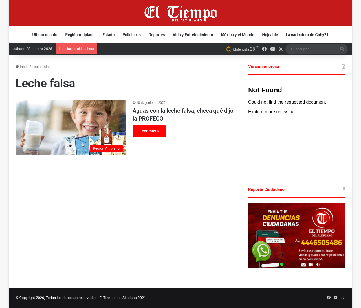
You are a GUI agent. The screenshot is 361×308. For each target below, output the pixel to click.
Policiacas (131, 34)
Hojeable (270, 34)
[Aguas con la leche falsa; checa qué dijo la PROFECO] (71, 127)
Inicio (22, 67)
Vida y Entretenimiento (193, 34)
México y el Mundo (237, 34)
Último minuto (45, 34)
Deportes (157, 34)
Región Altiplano (79, 34)
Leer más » (149, 131)
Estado (108, 34)
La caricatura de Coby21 (307, 34)
